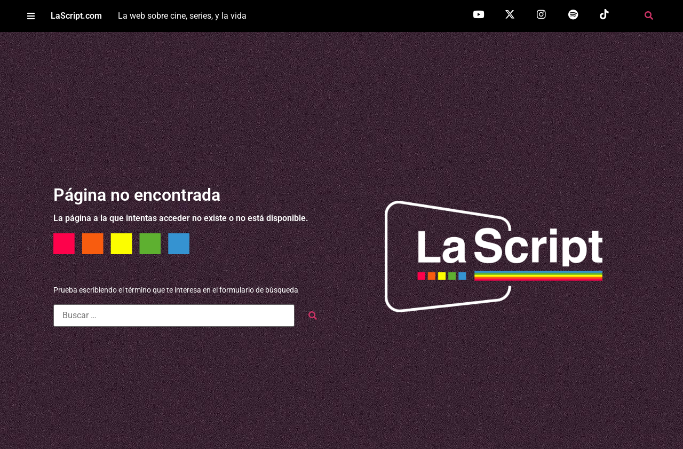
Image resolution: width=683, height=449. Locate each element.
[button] (30, 16)
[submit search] (312, 316)
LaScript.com (76, 16)
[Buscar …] (174, 315)
